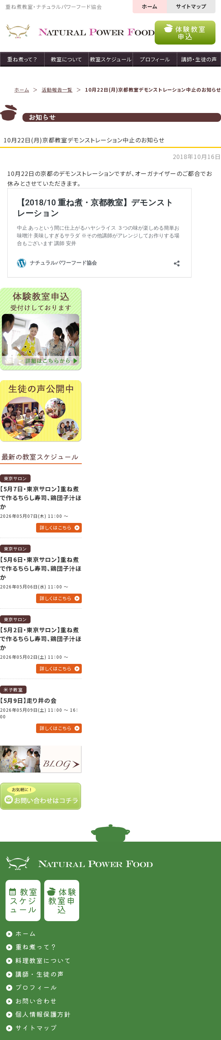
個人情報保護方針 (43, 1014)
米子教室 (13, 689)
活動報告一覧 (57, 89)
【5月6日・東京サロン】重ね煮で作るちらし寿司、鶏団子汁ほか (41, 568)
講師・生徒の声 (39, 974)
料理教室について (43, 960)
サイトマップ (191, 6)
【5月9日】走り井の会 (28, 700)
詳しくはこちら (55, 527)
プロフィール (36, 987)
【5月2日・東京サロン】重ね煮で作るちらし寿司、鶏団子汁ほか (41, 638)
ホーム (150, 6)
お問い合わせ (36, 1000)
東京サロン (15, 478)
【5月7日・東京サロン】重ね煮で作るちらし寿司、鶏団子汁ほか (41, 497)
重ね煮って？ (36, 946)
